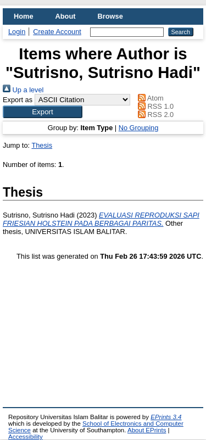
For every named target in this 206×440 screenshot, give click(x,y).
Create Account (57, 31)
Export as (17, 100)
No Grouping (139, 128)
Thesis (41, 145)
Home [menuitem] (24, 16)
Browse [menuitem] (110, 16)
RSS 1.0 (154, 106)
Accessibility (25, 436)
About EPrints (146, 430)
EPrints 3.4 (166, 417)
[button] (42, 111)
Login (16, 31)
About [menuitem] (65, 16)
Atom (149, 98)
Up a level (23, 90)
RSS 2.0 (154, 114)
